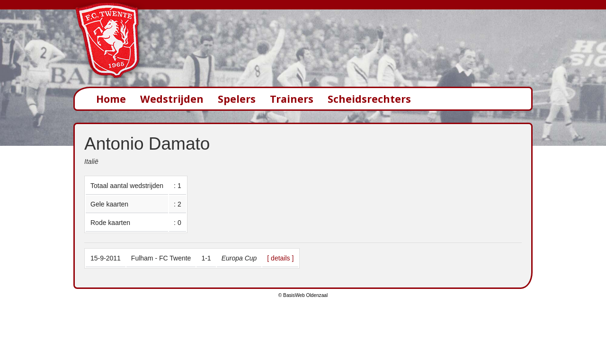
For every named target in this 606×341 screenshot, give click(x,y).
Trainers (291, 99)
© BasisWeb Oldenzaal (303, 295)
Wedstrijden (172, 99)
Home (111, 99)
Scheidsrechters (369, 99)
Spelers (237, 99)
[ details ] (280, 258)
